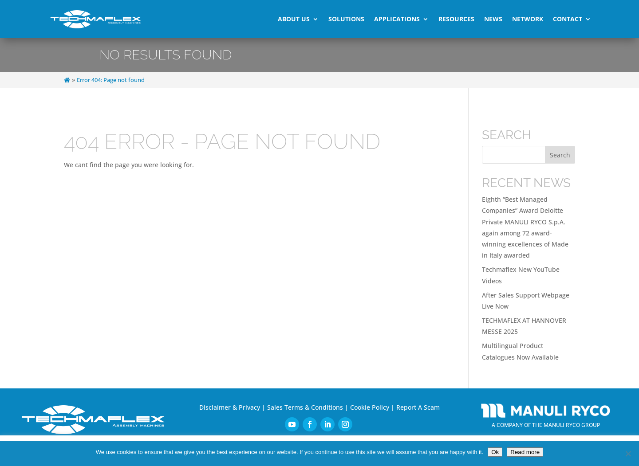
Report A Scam (418, 407)
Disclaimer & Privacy (229, 407)
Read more (525, 452)
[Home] (67, 80)
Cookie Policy (369, 407)
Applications (397, 19)
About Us (294, 19)
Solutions (346, 19)
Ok (495, 452)
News (493, 19)
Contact (567, 19)
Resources (456, 19)
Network (527, 19)
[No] (627, 453)
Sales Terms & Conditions (305, 407)
